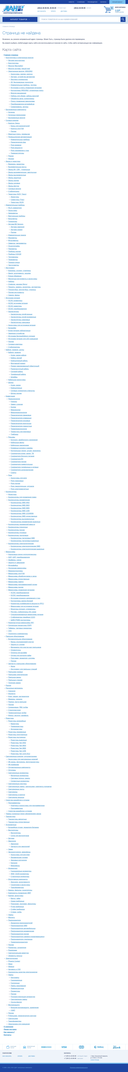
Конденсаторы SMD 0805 (20, 508)
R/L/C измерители (15, 208)
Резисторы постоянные (17, 737)
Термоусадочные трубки (17, 713)
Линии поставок (10, 1029)
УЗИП (13, 1010)
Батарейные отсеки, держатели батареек (23, 827)
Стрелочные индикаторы (20, 876)
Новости (71, 2)
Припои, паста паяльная (17, 702)
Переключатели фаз (18, 142)
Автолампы (15, 977)
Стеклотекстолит (14, 710)
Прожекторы (15, 991)
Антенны (11, 112)
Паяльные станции (15, 680)
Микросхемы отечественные (18, 579)
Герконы (14, 401)
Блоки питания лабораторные (19, 330)
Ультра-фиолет (16, 1002)
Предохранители (14, 920)
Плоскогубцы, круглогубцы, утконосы (22, 289)
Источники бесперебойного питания (21, 336)
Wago (10, 964)
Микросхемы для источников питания (25, 606)
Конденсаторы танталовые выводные (25, 541)
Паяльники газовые (15, 672)
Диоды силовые (14, 183)
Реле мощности (16, 148)
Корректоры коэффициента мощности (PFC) (27, 603)
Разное (11, 156)
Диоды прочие (13, 180)
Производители (92, 2)
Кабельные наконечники (20, 445)
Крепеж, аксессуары (15, 896)
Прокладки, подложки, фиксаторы (23, 904)
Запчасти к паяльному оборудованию (22, 664)
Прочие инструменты (16, 292)
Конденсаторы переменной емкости (21, 524)
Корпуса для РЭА (17, 128)
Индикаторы (12, 868)
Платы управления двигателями (23, 101)
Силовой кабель (17, 371)
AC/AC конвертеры (15, 300)
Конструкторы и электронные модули (19, 57)
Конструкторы (13, 63)
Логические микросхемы (17, 568)
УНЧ (10, 631)
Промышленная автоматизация (20, 137)
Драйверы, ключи (14, 560)
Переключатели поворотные (21, 426)
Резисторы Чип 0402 (18, 743)
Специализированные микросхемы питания (27, 614)
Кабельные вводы (17, 442)
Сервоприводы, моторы (19, 107)
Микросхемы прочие (15, 587)
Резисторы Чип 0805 (18, 748)
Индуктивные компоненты (18, 879)
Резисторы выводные (19, 740)
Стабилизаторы (14, 347)
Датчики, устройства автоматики (23, 77)
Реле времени (16, 145)
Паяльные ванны (14, 677)
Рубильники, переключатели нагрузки (22, 1016)
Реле (10, 475)
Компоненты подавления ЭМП (19, 893)
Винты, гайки (15, 898)
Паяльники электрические (18, 674)
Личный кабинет (117, 2)
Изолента (11, 694)
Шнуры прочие (16, 393)
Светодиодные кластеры (17, 784)
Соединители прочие (18, 462)
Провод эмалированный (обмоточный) (25, 366)
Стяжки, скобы (16, 912)
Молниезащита (14, 1005)
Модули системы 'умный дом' (19, 68)
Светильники (13, 1018)
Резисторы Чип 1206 (18, 751)
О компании (81, 2)
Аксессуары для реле (19, 478)
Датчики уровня (16, 230)
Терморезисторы (17, 726)
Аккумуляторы (13, 311)
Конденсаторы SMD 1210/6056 (22, 513)
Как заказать (41, 11)
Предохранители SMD (19, 926)
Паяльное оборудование (15, 636)
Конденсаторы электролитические (21, 543)
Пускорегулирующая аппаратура (23, 997)
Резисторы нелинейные (17, 721)
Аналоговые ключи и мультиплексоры (22, 554)
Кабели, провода (14, 352)
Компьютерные (16, 388)
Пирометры (12, 249)
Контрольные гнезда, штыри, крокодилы (26, 451)
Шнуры (11, 382)
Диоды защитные (14, 178)
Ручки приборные (17, 906)
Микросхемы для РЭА (16, 573)
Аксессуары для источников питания (22, 325)
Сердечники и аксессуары (20, 885)
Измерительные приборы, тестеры (24, 85)
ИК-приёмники (13, 764)
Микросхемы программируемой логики (22, 584)
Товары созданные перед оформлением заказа (23, 814)
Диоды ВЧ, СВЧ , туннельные (19, 169)
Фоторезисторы (16, 729)
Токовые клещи (14, 262)
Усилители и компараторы (18, 634)
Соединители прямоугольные (22, 464)
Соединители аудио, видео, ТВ (22, 453)
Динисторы (15, 197)
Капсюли (14, 863)
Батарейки (12, 328)
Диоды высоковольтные (17, 175)
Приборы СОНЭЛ (14, 254)
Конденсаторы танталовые (18, 535)
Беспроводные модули (16, 118)
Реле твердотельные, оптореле (22, 486)
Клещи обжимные (15, 276)
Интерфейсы (13, 565)
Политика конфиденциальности (79, 1067)
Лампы (10, 915)
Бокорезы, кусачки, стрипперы (19, 270)
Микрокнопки (15, 410)
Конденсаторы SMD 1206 (20, 511)
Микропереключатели (19, 412)
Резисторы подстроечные (17, 734)
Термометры (13, 260)
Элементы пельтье (15, 956)
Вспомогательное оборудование (20, 639)
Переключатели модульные (21, 423)
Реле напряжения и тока (20, 150)
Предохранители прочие (20, 934)
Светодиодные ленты (16, 789)
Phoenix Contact (14, 961)
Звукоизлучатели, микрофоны (19, 852)
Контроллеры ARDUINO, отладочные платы (27, 90)
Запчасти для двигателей (20, 846)
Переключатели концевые (20, 421)
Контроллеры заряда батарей (22, 601)
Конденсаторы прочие (16, 530)
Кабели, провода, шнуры (15, 350)
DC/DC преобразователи (17, 309)
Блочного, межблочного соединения (24, 440)
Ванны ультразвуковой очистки (22, 642)
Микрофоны (15, 866)
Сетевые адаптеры (15, 344)
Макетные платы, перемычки (19, 134)
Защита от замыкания (16, 562)
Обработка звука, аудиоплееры (22, 98)
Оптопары (12, 770)
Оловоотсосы (16, 650)
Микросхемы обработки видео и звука (22, 576)
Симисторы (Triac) (17, 200)
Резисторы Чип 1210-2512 (20, 754)
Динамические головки (19, 857)
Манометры (12, 238)
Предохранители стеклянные (21, 939)
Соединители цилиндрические (22, 470)
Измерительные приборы (20, 139)
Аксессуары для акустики (20, 855)
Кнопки (13, 407)
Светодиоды (13, 792)
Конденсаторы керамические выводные (25, 522)
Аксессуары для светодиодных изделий (23, 759)
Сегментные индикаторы (20, 781)
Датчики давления (17, 227)
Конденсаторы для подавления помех (22, 497)
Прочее (13, 131)
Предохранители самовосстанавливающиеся (27, 936)
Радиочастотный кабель (20, 369)
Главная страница (8, 26)
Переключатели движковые (21, 415)
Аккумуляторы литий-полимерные (23, 317)
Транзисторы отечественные (19, 822)
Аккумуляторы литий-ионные (21, 314)
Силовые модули (14, 189)
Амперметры (13, 213)
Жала (13, 666)
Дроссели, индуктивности (20, 882)
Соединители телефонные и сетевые (24, 467)
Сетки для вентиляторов (20, 836)
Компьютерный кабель (19, 361)
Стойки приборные (18, 909)
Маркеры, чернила (15, 699)
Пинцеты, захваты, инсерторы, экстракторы (24, 287)
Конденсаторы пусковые (17, 532)
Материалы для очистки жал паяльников (26, 647)
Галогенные (15, 983)
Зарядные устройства (16, 333)
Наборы (11, 281)
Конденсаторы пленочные (18, 527)
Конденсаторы (11, 492)
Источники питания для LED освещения (23, 339)
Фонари (11, 159)
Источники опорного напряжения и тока (25, 598)
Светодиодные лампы (19, 999)
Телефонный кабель (18, 374)
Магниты (11, 917)
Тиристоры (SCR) (17, 202)
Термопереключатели (19, 429)
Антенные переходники (17, 115)
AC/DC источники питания (18, 303)
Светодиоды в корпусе (16, 795)
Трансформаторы (17, 887)
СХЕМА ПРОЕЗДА (94, 1060)
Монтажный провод (18, 363)
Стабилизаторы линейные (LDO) (23, 617)
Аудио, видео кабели (18, 355)
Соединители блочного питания (22, 456)
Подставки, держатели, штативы (23, 658)
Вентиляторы (13, 830)
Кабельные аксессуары (17, 380)
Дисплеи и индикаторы (19, 79)
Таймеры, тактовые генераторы (20, 628)
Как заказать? (9, 1032)
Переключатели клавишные (21, 418)
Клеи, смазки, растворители (18, 696)
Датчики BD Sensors (15, 224)
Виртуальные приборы (16, 216)
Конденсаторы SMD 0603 (20, 505)
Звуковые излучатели (19, 860)
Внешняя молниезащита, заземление (25, 1007)
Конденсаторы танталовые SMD (23, 538)
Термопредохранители (19, 942)
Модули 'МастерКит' (15, 66)
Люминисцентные (17, 988)
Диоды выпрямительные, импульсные (22, 172)
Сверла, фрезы (14, 295)
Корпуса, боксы (14, 123)
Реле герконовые (17, 481)
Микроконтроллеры (15, 571)
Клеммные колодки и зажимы (22, 448)
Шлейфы (14, 377)
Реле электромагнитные (20, 489)
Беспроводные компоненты (16, 109)
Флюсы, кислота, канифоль (18, 715)
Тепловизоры (13, 257)
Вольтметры (12, 219)
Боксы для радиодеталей (20, 126)
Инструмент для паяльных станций (24, 669)
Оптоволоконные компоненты (19, 767)
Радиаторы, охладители (17, 947)
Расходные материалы (14, 688)
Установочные (11, 825)
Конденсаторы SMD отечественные (24, 516)
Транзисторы (10, 816)
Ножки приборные (17, 901)
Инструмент (10, 268)
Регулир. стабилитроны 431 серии (23, 612)
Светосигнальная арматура (18, 953)
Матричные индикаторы (20, 775)
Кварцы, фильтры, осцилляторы (20, 890)
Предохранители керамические (22, 931)
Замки (10, 849)
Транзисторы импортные (17, 819)
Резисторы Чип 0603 (18, 745)
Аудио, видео (16, 385)
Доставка (64, 11)
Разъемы (11, 437)
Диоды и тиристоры (13, 161)
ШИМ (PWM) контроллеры (20, 620)
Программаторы (14, 803)
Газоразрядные (16, 980)
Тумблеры (14, 434)
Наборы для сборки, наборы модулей (25, 96)
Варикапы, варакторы (16, 164)
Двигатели (12, 841)
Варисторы (15, 724)
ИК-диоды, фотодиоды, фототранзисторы (23, 762)
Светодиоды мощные (16, 797)
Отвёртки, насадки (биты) (17, 284)
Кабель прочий (16, 358)
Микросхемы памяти (16, 582)
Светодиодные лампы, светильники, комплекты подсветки (30, 786)
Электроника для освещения (19, 1024)
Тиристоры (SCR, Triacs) (17, 194)
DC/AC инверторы (15, 306)
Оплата (53, 11)
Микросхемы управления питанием (21, 590)
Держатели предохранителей (21, 923)
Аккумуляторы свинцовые (20, 322)
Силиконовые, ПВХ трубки (18, 707)
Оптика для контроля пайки (21, 655)
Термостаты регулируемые (21, 432)
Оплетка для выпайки (19, 653)
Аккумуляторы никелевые (20, 320)
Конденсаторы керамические (19, 500)
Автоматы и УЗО (14, 969)
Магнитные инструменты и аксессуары (22, 279)
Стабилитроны (13, 191)
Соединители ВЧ (17, 459)
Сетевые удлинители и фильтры (23, 391)
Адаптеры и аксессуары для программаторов (27, 805)
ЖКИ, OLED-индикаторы (20, 874)
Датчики (11, 838)
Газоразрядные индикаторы (21, 871)
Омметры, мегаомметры (17, 243)
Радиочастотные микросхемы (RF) (21, 623)
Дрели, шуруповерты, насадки (19, 273)
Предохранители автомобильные (23, 928)
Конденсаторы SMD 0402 (20, 502)
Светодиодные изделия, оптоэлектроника (21, 756)
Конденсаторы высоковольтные (22, 519)
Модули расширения (18, 93)
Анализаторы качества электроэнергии (22, 972)
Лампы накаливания (18, 986)
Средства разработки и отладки (17, 800)
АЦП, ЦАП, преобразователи (19, 557)
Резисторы (10, 718)
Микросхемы (10, 552)
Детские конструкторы (16, 60)
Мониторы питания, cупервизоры (23, 609)
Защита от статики (17, 644)
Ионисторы (12, 494)
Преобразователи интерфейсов (22, 104)
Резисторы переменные (17, 732)
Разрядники (12, 950)
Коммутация (10, 396)
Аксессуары (12, 210)
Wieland (11, 966)
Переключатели (14, 399)
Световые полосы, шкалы (20, 778)
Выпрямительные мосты (17, 167)
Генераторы (12, 221)
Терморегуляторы (17, 153)
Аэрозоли (11, 691)
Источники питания (13, 298)
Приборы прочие (14, 251)
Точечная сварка (14, 683)
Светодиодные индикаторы (18, 773)
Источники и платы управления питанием (26, 88)
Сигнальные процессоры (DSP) (20, 625)
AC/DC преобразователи (20, 593)
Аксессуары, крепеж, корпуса (21, 74)
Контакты (103, 2)
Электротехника (12, 958)
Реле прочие (15, 483)
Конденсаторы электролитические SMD (25, 546)
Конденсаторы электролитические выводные (27, 549)
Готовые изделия (12, 120)
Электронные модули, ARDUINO (20, 71)
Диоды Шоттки (13, 186)
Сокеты (13, 472)
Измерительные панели (17, 235)
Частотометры (13, 265)
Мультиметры (13, 240)
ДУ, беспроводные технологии (22, 82)
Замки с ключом (17, 404)
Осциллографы (14, 246)
